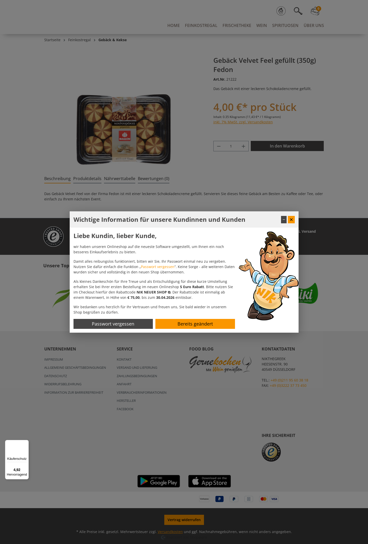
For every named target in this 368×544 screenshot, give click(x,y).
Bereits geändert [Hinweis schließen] (195, 324)
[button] (153, 292)
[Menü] (26, 443)
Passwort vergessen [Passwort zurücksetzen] (113, 324)
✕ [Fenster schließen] (291, 219)
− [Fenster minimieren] (284, 219)
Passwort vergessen (157, 266)
